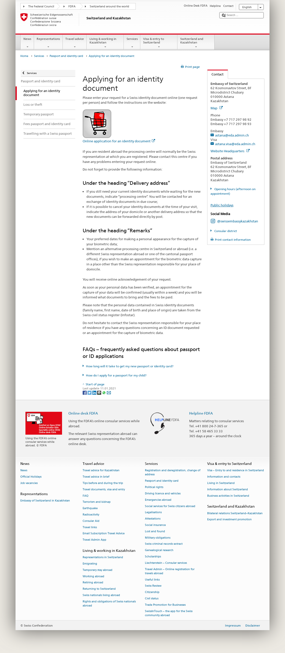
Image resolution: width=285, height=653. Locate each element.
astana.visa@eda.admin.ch (235, 144)
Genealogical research (159, 550)
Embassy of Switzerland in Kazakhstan (45, 500)
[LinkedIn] (94, 392)
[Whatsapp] (104, 392)
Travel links (90, 527)
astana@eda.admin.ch (232, 135)
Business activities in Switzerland (228, 495)
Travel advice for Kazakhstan (101, 470)
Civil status (151, 598)
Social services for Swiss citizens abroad (170, 506)
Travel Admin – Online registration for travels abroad (169, 571)
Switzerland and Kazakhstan (196, 43)
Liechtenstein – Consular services (166, 563)
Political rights (154, 487)
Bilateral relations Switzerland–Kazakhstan (235, 513)
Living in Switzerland (221, 483)
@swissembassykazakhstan (237, 221)
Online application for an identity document (119, 141)
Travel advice (74, 43)
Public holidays (222, 205)
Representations (48, 43)
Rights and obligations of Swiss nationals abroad (109, 603)
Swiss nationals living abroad (101, 595)
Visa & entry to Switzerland (159, 43)
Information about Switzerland (227, 489)
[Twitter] (89, 392)
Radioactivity (91, 514)
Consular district (225, 231)
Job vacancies (29, 483)
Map (217, 108)
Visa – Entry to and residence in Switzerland (235, 470)
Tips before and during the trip (103, 483)
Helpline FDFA (201, 413)
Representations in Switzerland (103, 557)
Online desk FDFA (83, 413)
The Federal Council (41, 6)
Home (24, 56)
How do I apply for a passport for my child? (116, 375)
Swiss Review (153, 586)
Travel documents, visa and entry (104, 489)
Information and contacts (223, 476)
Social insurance (155, 525)
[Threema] (99, 392)
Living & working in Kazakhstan (105, 43)
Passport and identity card (66, 56)
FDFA (72, 6)
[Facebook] (85, 392)
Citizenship (152, 592)
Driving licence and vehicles (163, 493)
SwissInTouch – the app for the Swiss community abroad (168, 613)
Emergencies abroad (158, 500)
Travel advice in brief (96, 476)
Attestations (152, 519)
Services (132, 43)
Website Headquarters (230, 151)
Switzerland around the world (109, 6)
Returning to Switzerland (99, 589)
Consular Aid (91, 521)
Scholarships (153, 556)
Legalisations (153, 512)
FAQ (85, 495)
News (27, 43)
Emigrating (90, 563)
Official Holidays (30, 476)
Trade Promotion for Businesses (165, 604)
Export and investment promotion (229, 519)
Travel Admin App (94, 540)
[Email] (109, 392)
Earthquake (90, 508)
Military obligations (157, 537)
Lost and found (155, 531)
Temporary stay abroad (97, 570)
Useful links (152, 579)
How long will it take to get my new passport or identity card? (129, 366)
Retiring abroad (93, 582)
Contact (215, 74)
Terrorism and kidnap (97, 502)
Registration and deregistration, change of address (172, 472)
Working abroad (93, 576)
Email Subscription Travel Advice (104, 533)
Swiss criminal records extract (164, 544)
